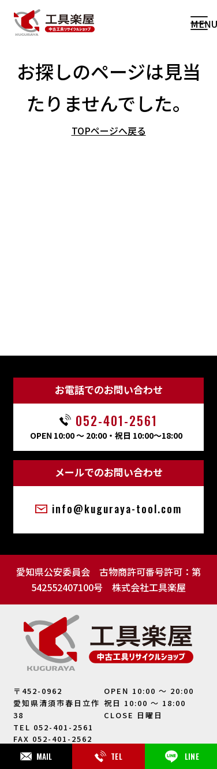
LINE (181, 756)
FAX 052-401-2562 (52, 738)
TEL (108, 756)
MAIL (36, 756)
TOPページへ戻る (109, 130)
